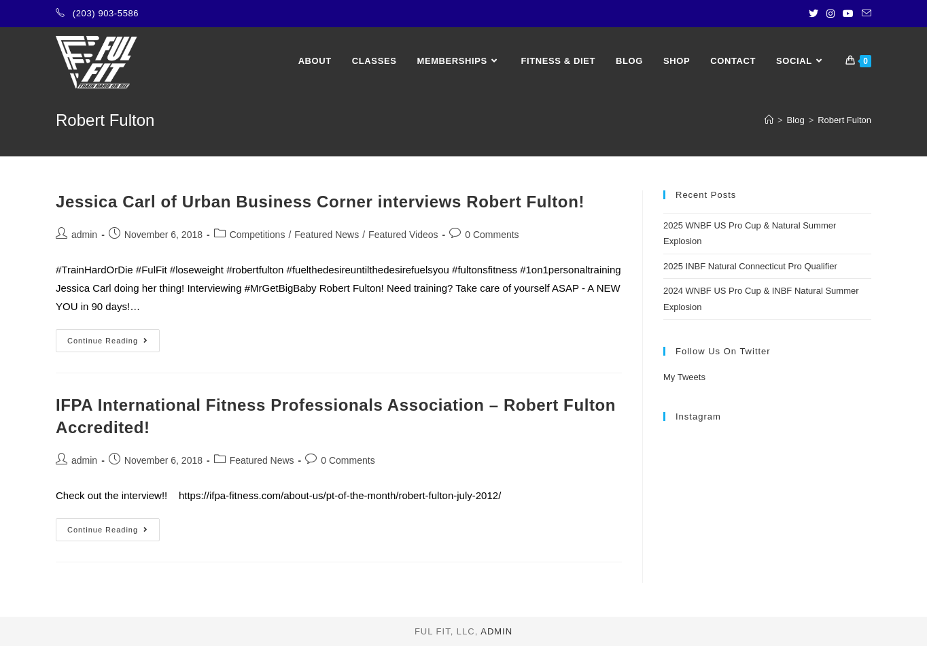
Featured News (326, 234)
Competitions (257, 234)
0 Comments (492, 234)
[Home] (769, 120)
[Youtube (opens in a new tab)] (848, 13)
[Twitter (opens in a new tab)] (813, 13)
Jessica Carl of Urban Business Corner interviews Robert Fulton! (320, 201)
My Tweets (684, 377)
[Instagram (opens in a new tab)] (830, 13)
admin (84, 234)
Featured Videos (403, 234)
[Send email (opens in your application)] (864, 13)
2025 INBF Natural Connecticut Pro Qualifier (750, 266)
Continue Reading (113, 343)
